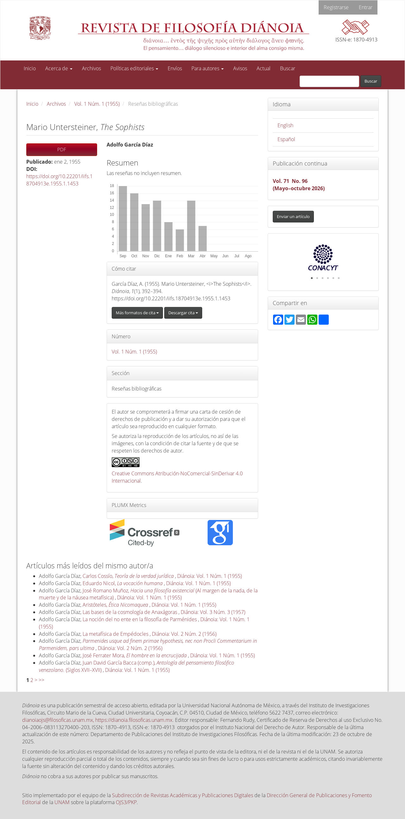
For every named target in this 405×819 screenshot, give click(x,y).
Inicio (30, 68)
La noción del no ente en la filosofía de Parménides (140, 619)
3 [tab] (322, 278)
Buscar (287, 68)
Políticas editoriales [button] (134, 68)
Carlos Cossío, (129, 575)
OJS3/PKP (126, 802)
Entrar (365, 7)
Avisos (240, 68)
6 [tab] (338, 278)
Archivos (91, 68)
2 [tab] (317, 278)
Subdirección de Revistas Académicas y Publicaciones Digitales (182, 795)
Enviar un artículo (293, 216)
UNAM (62, 802)
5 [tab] (333, 278)
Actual (264, 68)
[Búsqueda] (329, 81)
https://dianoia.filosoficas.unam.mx (133, 719)
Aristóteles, (116, 604)
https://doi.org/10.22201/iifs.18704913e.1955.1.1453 (59, 180)
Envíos (175, 68)
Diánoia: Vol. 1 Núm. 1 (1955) (209, 575)
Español (286, 139)
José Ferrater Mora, (135, 655)
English (285, 125)
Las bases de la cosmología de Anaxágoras (130, 612)
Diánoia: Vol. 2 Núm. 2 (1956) (184, 633)
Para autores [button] (207, 68)
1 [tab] (311, 278)
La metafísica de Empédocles (116, 633)
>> (41, 680)
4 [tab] (328, 278)
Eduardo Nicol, (123, 583)
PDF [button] (61, 149)
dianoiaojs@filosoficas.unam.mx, (58, 719)
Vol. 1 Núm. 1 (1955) (97, 103)
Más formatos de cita (137, 313)
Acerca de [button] (58, 68)
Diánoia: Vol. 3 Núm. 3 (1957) (213, 612)
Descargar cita (183, 313)
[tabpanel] (323, 257)
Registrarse (336, 7)
